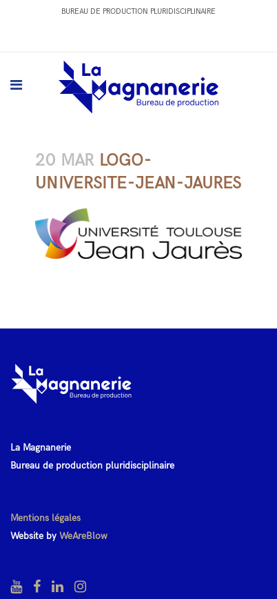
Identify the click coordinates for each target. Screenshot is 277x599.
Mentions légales (45, 518)
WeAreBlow (83, 536)
